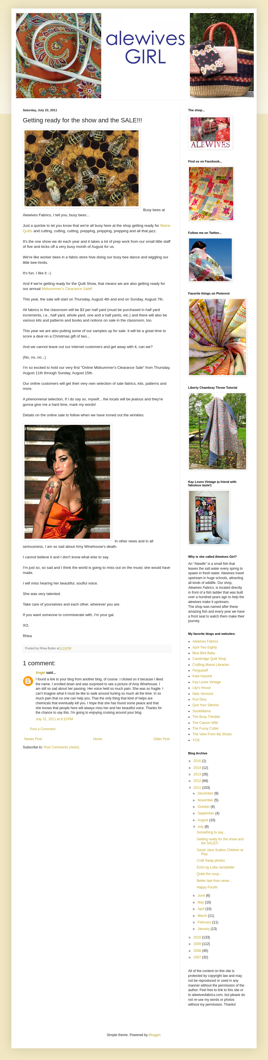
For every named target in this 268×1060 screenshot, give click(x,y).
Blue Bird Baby (203, 653)
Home (97, 739)
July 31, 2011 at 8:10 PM (54, 719)
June (202, 896)
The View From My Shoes (212, 734)
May (201, 902)
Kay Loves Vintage (206, 682)
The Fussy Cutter (205, 728)
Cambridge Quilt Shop (209, 659)
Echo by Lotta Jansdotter (216, 867)
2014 (198, 768)
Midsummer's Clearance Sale (66, 289)
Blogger (154, 1035)
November (206, 800)
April (201, 909)
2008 (198, 951)
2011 (198, 788)
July (201, 827)
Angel (40, 673)
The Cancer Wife (205, 723)
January (204, 929)
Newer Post (33, 739)
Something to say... (211, 832)
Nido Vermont (202, 694)
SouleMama (201, 711)
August (203, 820)
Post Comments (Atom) (61, 747)
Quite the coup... (209, 874)
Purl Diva (199, 699)
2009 (198, 944)
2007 (198, 957)
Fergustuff (200, 670)
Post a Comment (42, 729)
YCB (196, 740)
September (206, 813)
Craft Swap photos (211, 861)
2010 (198, 937)
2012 (198, 781)
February (205, 922)
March (203, 916)
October (204, 807)
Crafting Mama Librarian (210, 665)
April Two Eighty (204, 647)
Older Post (161, 739)
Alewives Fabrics (205, 641)
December (206, 793)
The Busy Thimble (206, 717)
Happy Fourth (207, 887)
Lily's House (201, 688)
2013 (198, 774)
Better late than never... (214, 881)
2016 (198, 761)
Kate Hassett (202, 676)
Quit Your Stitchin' (205, 705)
